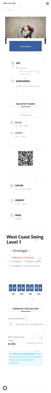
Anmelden (25, 46)
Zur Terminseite (25, 115)
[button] (47, 3)
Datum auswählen (17, 318)
